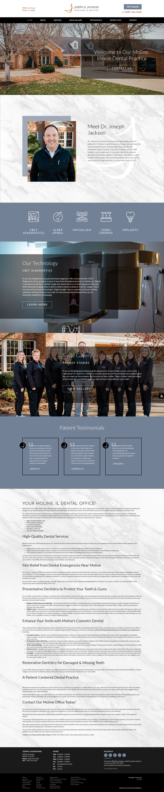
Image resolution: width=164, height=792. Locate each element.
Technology (26, 788)
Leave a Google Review (124, 755)
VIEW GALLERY (79, 389)
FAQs (38, 782)
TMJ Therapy (75, 784)
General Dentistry (55, 781)
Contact (133, 20)
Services (57, 20)
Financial (39, 777)
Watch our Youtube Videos (119, 755)
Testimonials (96, 20)
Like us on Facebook (106, 755)
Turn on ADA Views (110, 768)
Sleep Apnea (54, 777)
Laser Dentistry (76, 777)
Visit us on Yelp (115, 755)
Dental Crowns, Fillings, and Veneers (78, 780)
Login (139, 779)
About (24, 777)
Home (29, 20)
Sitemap (39, 786)
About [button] (43, 20)
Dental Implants (55, 786)
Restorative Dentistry (34, 527)
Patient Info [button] (115, 20)
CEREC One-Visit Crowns (58, 779)
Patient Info (40, 779)
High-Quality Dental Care (36, 521)
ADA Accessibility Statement (120, 765)
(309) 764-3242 (133, 12)
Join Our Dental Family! (35, 531)
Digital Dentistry (55, 788)
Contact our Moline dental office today (36, 735)
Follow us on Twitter (110, 755)
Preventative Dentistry (35, 523)
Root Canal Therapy (77, 782)
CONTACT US (122, 68)
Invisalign (53, 784)
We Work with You (33, 529)
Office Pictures (27, 781)
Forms (38, 781)
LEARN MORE (37, 305)
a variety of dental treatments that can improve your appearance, (117, 630)
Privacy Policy (41, 788)
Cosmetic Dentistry (34, 525)
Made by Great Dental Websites (130, 788)
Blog (23, 786)
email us (138, 761)
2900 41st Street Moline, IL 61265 (28, 755)
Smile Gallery (75, 20)
